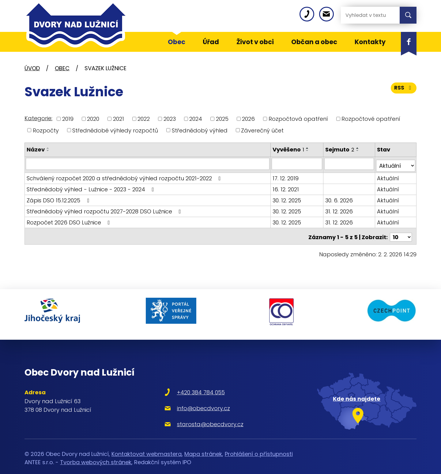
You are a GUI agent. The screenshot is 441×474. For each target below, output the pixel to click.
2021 (118, 119)
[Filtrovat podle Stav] (395, 164)
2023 (170, 119)
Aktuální (388, 176)
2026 (248, 119)
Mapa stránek (203, 445)
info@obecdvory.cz (187, 399)
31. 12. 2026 (340, 209)
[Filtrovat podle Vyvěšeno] (297, 164)
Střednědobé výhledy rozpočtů (115, 130)
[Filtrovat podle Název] (148, 164)
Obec (62, 68)
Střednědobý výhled (200, 130)
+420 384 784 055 (185, 383)
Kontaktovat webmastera (146, 445)
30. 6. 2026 (340, 198)
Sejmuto (340, 149)
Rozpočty (46, 130)
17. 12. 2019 (286, 176)
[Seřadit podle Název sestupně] (48, 150)
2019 (68, 119)
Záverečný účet (262, 130)
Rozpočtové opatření (370, 119)
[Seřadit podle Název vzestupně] (48, 148)
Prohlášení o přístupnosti (259, 445)
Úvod (32, 68)
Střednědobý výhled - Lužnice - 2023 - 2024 (91, 187)
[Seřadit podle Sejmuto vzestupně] (358, 148)
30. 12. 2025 (287, 198)
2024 (195, 119)
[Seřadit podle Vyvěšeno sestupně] (308, 150)
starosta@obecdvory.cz (194, 415)
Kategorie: (38, 118)
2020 (93, 119)
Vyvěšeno (289, 149)
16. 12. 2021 (286, 187)
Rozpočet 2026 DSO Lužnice (69, 220)
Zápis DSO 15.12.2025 (59, 198)
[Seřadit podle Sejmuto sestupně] (358, 150)
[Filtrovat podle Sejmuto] (349, 164)
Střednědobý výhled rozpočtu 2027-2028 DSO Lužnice (105, 209)
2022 (144, 119)
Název (36, 149)
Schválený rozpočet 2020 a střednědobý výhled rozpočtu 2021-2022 (125, 176)
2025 (222, 119)
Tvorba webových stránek (95, 453)
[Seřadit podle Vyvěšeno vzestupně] (308, 148)
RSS (403, 90)
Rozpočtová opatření (298, 119)
